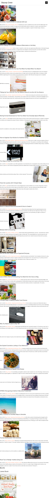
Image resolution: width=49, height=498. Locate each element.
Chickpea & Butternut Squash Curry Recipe (12, 369)
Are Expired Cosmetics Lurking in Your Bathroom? (14, 345)
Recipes (12, 24)
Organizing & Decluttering (18, 71)
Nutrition (7, 48)
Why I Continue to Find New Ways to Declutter (13, 414)
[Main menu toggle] (46, 2)
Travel (19, 279)
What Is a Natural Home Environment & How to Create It (16, 206)
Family (9, 24)
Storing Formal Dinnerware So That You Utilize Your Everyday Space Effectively (22, 115)
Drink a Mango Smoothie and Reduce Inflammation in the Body (18, 45)
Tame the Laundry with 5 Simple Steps (11, 183)
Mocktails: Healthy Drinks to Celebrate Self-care (13, 22)
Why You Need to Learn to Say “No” (10, 323)
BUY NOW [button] (18, 485)
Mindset (9, 95)
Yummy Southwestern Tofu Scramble (10, 438)
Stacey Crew (6, 2)
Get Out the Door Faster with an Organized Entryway (14, 253)
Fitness (9, 232)
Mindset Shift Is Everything (7, 230)
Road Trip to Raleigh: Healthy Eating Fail (11, 459)
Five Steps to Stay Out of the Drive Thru (11, 161)
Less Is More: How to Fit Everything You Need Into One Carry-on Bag (19, 277)
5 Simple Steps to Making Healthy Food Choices (13, 300)
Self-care (16, 24)
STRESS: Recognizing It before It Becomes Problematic (15, 391)
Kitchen (7, 71)
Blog (6, 24)
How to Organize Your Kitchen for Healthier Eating (14, 137)
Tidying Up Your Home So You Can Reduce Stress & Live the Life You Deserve (22, 92)
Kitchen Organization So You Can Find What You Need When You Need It (20, 69)
